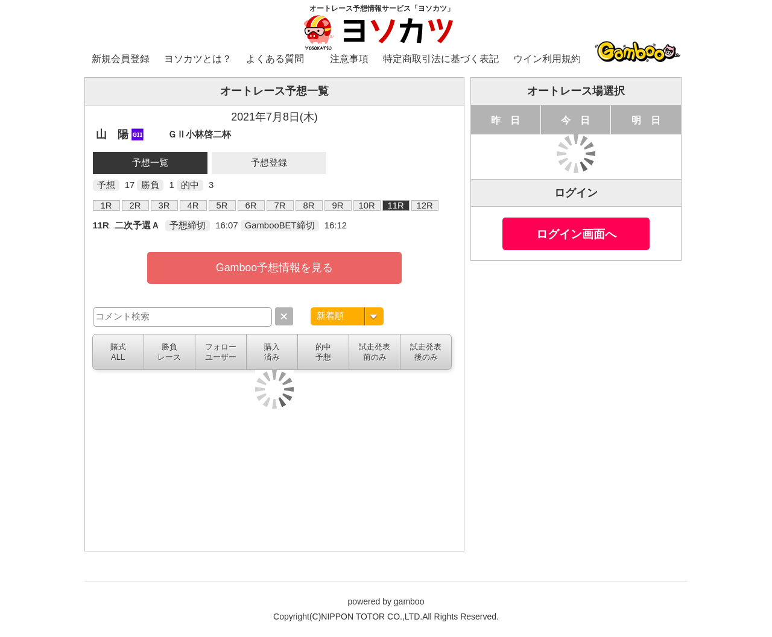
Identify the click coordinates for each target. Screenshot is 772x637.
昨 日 (505, 120)
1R (106, 205)
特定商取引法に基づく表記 (441, 59)
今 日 (575, 120)
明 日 (645, 120)
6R (251, 205)
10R (366, 205)
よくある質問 (275, 59)
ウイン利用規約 (547, 59)
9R (338, 205)
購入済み (272, 352)
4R (193, 205)
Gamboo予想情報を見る (274, 268)
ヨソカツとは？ (198, 59)
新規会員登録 (121, 59)
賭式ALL (118, 352)
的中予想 (323, 352)
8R (309, 205)
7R (280, 205)
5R (222, 205)
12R (424, 205)
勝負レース (169, 352)
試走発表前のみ (374, 352)
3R (164, 205)
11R (395, 205)
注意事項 (349, 59)
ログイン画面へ (576, 233)
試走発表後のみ (425, 352)
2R (135, 205)
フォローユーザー (220, 352)
